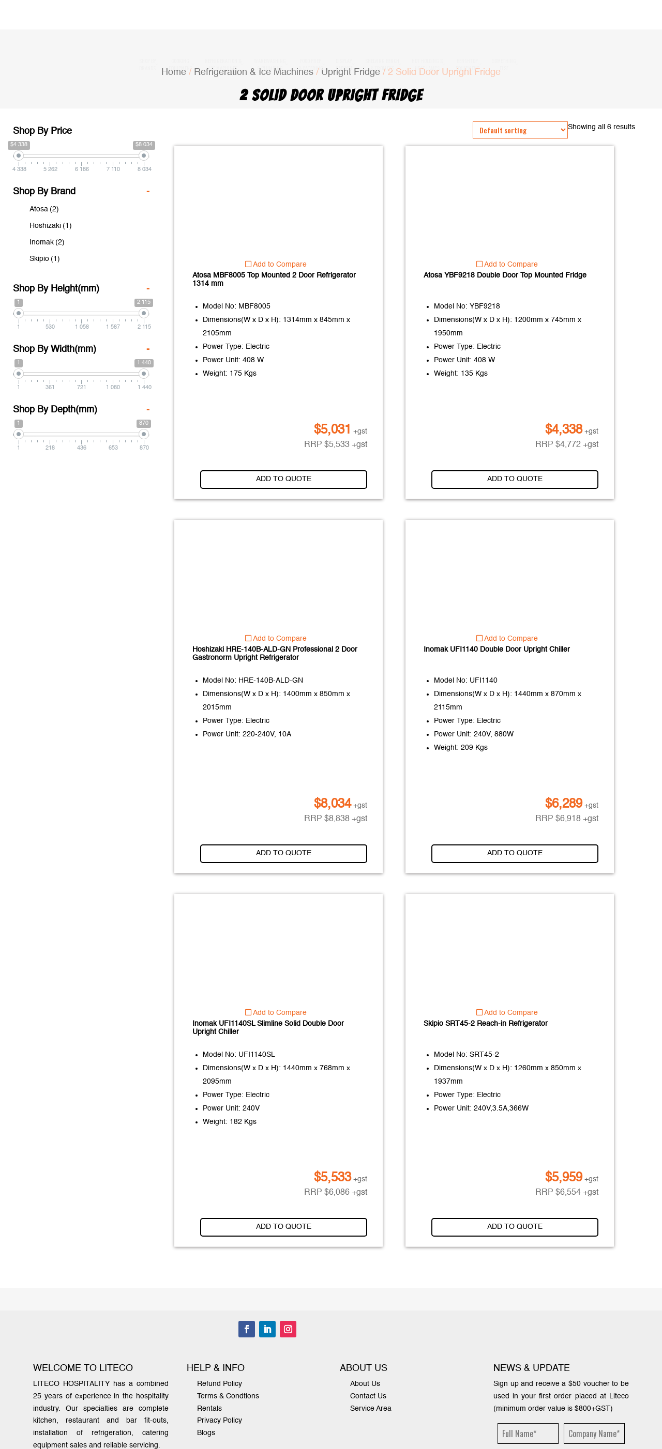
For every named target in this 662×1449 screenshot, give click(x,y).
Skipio (44, 259)
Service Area (371, 1408)
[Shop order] (520, 129)
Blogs (206, 1433)
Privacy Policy (219, 1420)
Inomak (47, 242)
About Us (365, 1384)
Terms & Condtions (228, 1396)
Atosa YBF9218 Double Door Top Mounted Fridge (505, 275)
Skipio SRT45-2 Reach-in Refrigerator (486, 1023)
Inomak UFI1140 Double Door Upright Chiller (497, 649)
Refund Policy (219, 1384)
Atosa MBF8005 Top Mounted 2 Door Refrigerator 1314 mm (274, 279)
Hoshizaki (50, 225)
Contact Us (368, 1396)
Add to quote (294, 479)
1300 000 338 (358, 29)
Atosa (44, 209)
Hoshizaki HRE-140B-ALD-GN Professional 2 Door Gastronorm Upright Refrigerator (274, 653)
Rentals (209, 1408)
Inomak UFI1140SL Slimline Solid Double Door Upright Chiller (268, 1028)
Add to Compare (276, 264)
